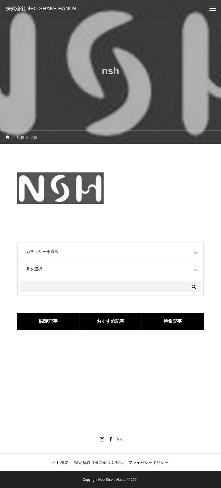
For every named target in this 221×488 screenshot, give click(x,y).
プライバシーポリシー (148, 462)
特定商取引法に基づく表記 (98, 462)
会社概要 (60, 462)
